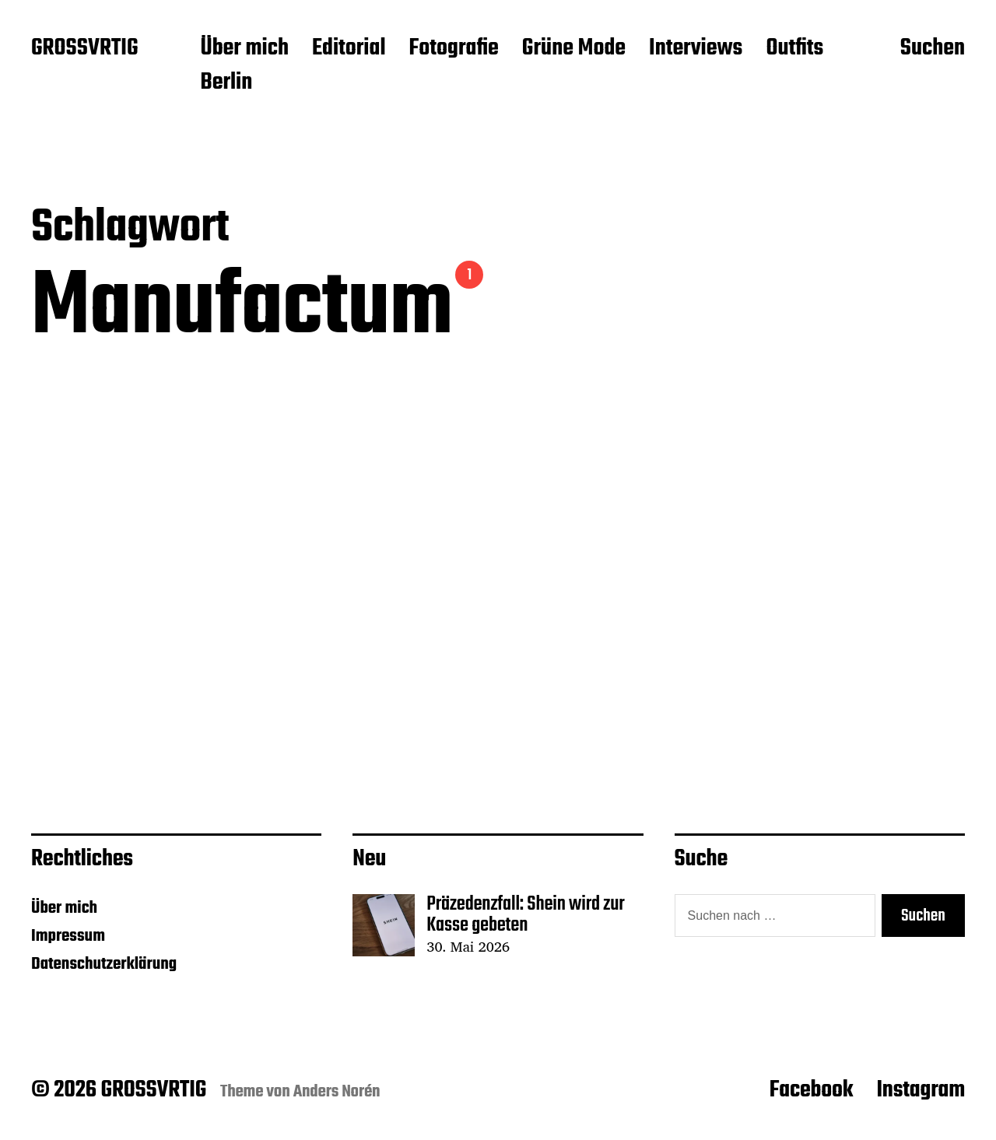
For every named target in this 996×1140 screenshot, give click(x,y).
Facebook (812, 1090)
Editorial (349, 49)
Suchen (932, 49)
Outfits (794, 49)
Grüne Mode (574, 49)
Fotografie (454, 49)
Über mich (244, 49)
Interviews (695, 49)
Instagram (920, 1090)
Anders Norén (337, 1092)
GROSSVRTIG (84, 49)
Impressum (68, 936)
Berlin (226, 83)
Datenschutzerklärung (104, 964)
